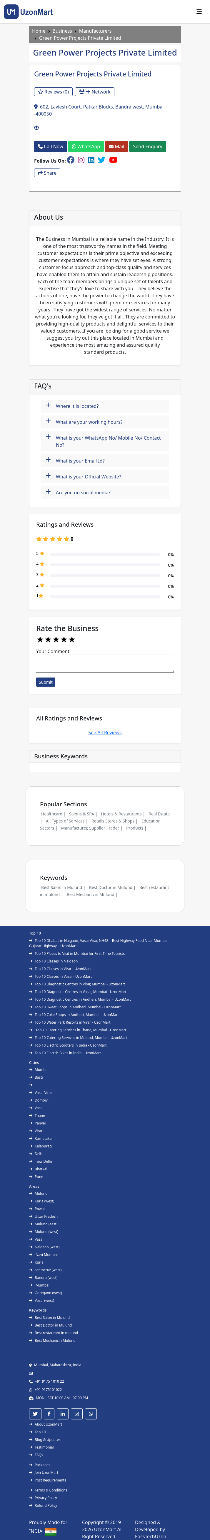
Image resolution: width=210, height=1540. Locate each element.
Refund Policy (43, 1505)
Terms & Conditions (48, 1490)
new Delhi (40, 1161)
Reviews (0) (53, 92)
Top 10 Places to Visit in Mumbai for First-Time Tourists (77, 953)
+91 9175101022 (48, 1389)
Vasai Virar (40, 1092)
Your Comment (52, 651)
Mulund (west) (43, 1231)
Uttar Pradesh (43, 1216)
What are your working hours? (84, 421)
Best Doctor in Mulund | (112, 887)
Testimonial (41, 1447)
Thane (37, 1115)
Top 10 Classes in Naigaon (53, 961)
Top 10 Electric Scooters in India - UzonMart (67, 1045)
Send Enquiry (147, 146)
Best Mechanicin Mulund (52, 1340)
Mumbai (39, 1069)
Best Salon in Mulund (49, 1317)
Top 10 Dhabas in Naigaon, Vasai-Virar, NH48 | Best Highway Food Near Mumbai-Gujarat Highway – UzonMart (99, 943)
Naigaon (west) (44, 1246)
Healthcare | (53, 814)
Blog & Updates (45, 1439)
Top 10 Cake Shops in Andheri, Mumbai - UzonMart (74, 1014)
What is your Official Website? (83, 476)
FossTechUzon (150, 1536)
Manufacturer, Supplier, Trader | (92, 828)
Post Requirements (47, 1480)
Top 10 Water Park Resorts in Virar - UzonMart (70, 1022)
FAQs (36, 1454)
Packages (39, 1464)
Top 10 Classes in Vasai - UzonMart (60, 976)
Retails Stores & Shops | (114, 821)
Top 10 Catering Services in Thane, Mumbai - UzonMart (77, 1029)
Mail (116, 146)
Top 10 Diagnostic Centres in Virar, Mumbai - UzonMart (77, 984)
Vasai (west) (41, 1300)
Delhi (36, 1153)
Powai (37, 1208)
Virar (36, 1130)
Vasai (36, 1107)
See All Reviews (105, 732)
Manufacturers (95, 31)
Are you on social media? (78, 492)
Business (62, 31)
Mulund (38, 1193)
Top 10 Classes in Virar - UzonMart (60, 968)
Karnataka (40, 1138)
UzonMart (105, 1529)
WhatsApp (86, 146)
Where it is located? (72, 405)
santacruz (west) (45, 1269)
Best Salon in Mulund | (63, 887)
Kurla (36, 1262)
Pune (36, 1176)
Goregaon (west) (45, 1292)
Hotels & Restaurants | (123, 814)
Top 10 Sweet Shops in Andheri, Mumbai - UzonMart (75, 1007)
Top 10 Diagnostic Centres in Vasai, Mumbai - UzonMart (77, 991)
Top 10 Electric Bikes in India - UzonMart (65, 1052)
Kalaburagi (41, 1146)
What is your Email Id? (75, 460)
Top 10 (37, 1431)
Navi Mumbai (43, 1254)
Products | (136, 828)
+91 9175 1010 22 (49, 1381)
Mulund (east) (43, 1224)
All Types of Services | (67, 821)
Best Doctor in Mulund (50, 1325)
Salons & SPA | (83, 814)
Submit (46, 682)
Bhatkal (38, 1169)
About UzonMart (45, 1424)
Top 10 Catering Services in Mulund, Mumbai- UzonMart (78, 1037)
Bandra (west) (43, 1277)
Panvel (37, 1123)
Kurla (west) (41, 1201)
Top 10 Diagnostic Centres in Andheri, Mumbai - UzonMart (80, 999)
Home (39, 31)
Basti (36, 1077)
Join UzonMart (43, 1472)
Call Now (50, 146)
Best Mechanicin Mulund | (92, 894)
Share (47, 173)
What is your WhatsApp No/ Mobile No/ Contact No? (103, 439)
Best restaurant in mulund (53, 1332)
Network (95, 92)
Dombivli (39, 1100)
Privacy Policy (43, 1497)
